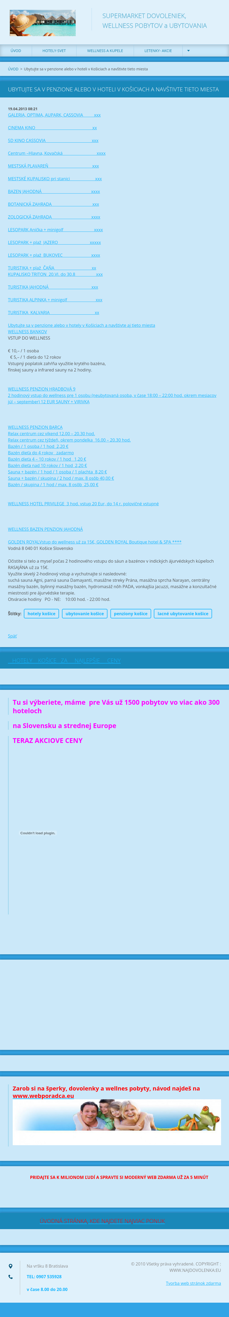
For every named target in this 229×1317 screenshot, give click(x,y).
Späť (12, 638)
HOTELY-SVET (54, 52)
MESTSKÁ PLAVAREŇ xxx (53, 168)
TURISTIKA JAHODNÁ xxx (53, 289)
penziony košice (131, 616)
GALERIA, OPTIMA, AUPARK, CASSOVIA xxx (54, 117)
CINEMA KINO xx (52, 130)
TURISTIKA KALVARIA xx (53, 315)
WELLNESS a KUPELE (105, 52)
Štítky (14, 616)
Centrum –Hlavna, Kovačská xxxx (57, 156)
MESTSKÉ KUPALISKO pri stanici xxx (55, 181)
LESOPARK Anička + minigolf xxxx (55, 232)
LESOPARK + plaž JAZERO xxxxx (54, 245)
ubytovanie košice (85, 616)
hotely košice (41, 616)
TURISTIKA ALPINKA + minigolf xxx (55, 302)
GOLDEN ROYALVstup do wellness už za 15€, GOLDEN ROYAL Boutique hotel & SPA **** (95, 544)
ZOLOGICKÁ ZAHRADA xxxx (54, 219)
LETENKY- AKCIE (158, 52)
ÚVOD (16, 52)
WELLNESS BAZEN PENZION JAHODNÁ (45, 532)
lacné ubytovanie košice (183, 616)
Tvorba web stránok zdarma (193, 1286)
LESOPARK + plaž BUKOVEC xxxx (54, 257)
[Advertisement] (114, 1007)
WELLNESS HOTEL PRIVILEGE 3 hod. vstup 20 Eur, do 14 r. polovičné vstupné (83, 506)
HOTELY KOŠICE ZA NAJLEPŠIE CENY (64, 662)
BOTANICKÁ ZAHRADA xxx (53, 206)
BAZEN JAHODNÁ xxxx (54, 194)
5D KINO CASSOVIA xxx (53, 143)
